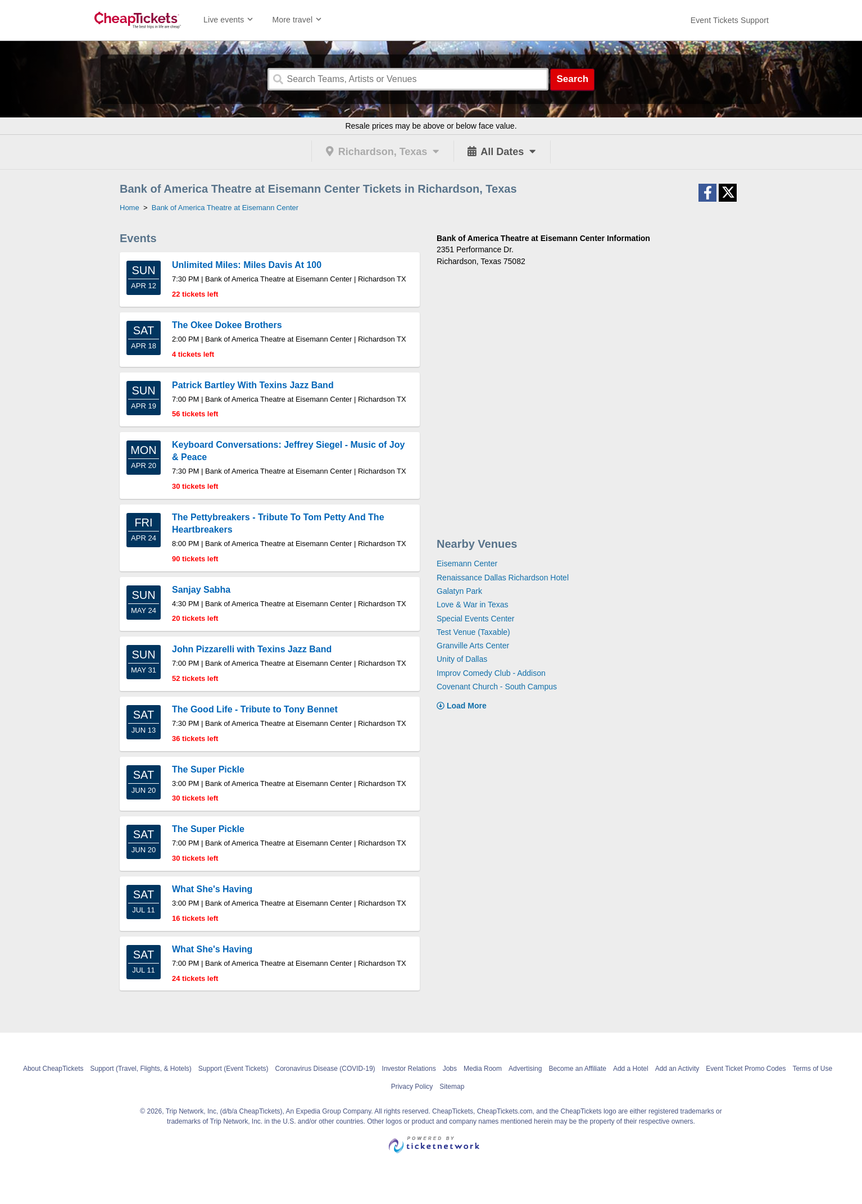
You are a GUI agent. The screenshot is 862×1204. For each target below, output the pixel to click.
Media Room (483, 1069)
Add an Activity (677, 1069)
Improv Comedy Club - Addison (491, 673)
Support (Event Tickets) (233, 1069)
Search (572, 79)
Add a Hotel (630, 1069)
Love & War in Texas (473, 604)
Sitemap (451, 1087)
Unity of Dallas (462, 659)
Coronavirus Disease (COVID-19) (325, 1069)
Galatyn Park (459, 591)
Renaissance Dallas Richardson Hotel (503, 577)
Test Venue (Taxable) (473, 632)
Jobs (450, 1069)
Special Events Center (476, 618)
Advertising (525, 1069)
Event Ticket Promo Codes (746, 1069)
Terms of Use (812, 1069)
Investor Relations (409, 1069)
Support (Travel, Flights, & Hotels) (141, 1069)
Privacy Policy (412, 1087)
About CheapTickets (53, 1069)
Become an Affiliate (577, 1069)
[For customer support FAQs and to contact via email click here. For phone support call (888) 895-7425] (729, 20)
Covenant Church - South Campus (497, 686)
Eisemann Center (467, 563)
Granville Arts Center (473, 645)
